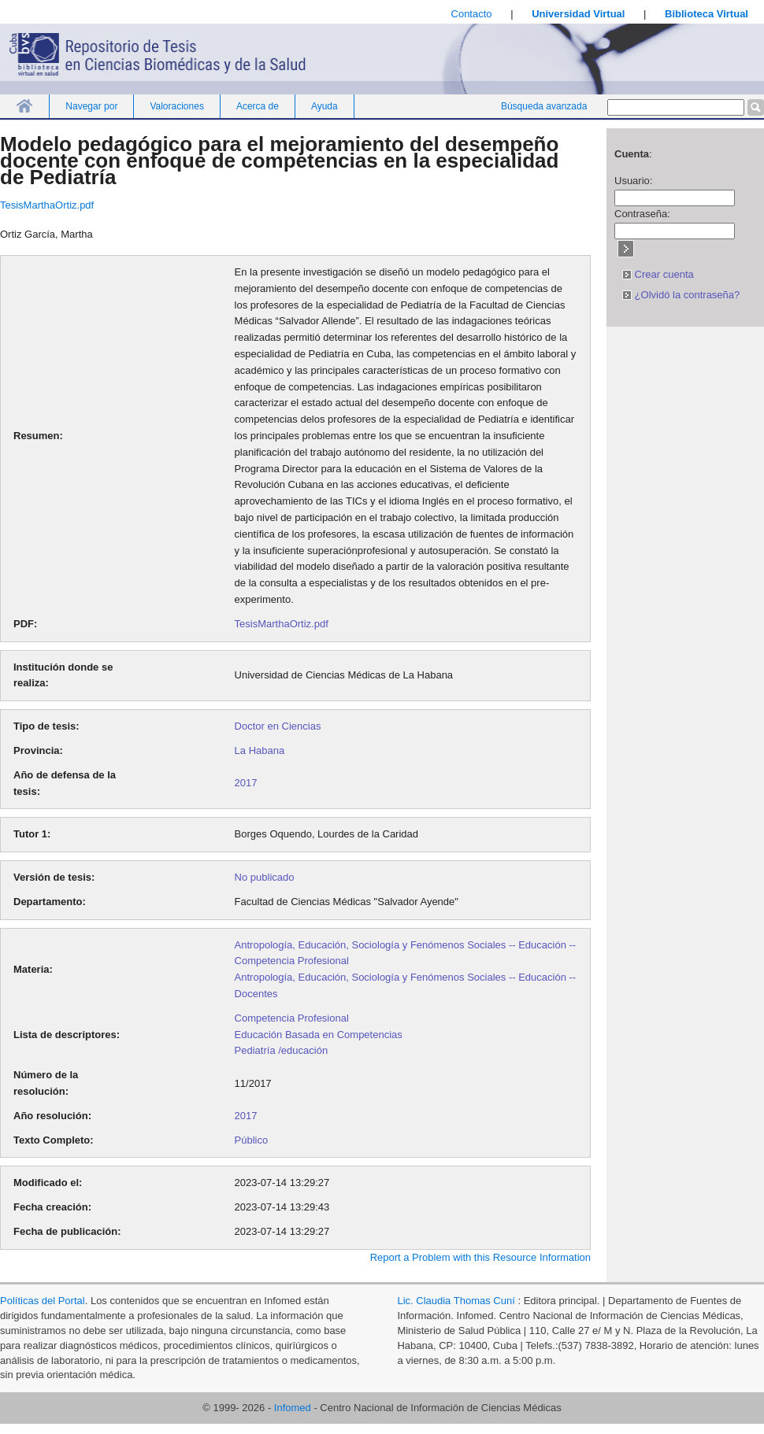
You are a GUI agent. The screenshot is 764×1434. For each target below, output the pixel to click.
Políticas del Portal (42, 1300)
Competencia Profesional (292, 1018)
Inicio (24, 105)
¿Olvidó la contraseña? (681, 295)
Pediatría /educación (281, 1050)
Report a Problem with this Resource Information (480, 1257)
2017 (246, 783)
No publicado (265, 877)
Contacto (471, 14)
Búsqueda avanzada (544, 106)
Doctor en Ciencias (278, 726)
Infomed (292, 1408)
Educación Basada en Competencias (318, 1034)
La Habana (260, 750)
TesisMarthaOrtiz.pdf (47, 205)
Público (252, 1140)
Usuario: (633, 181)
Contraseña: (642, 214)
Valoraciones (176, 106)
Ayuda (324, 106)
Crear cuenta (658, 274)
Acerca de (257, 106)
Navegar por (91, 106)
